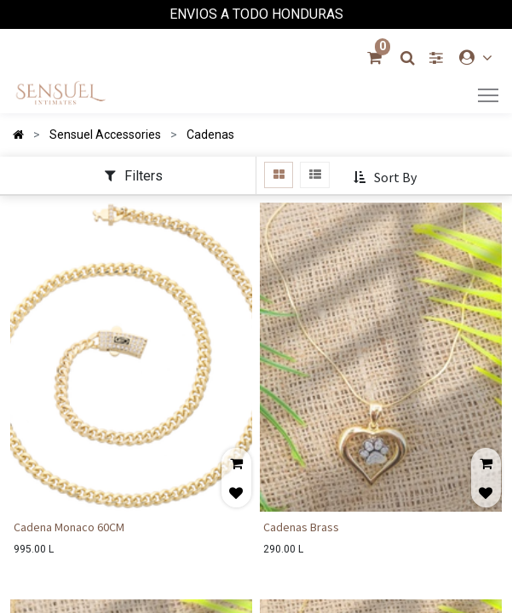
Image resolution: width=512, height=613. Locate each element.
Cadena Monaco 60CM (69, 527)
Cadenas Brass (301, 527)
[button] (386, 178)
